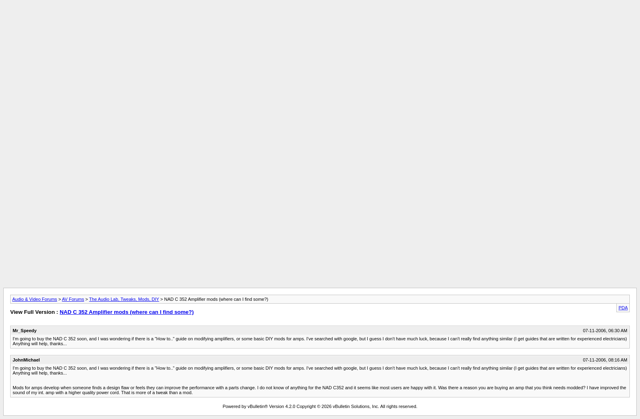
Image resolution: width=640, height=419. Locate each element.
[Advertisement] (320, 21)
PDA (623, 307)
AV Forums (73, 299)
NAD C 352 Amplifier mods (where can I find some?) (126, 312)
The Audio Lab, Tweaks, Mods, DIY (124, 299)
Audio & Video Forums (34, 299)
